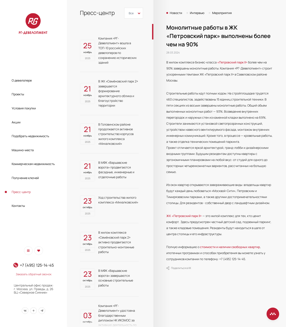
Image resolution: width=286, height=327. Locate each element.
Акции (16, 122)
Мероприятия (222, 13)
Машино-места (23, 150)
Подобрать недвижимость (30, 136)
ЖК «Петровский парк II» (184, 216)
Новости (176, 13)
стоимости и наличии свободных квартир (230, 247)
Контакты (18, 206)
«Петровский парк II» (232, 62)
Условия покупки (24, 108)
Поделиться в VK (178, 268)
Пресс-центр (21, 192)
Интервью (197, 13)
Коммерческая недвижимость (33, 164)
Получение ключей (25, 178)
